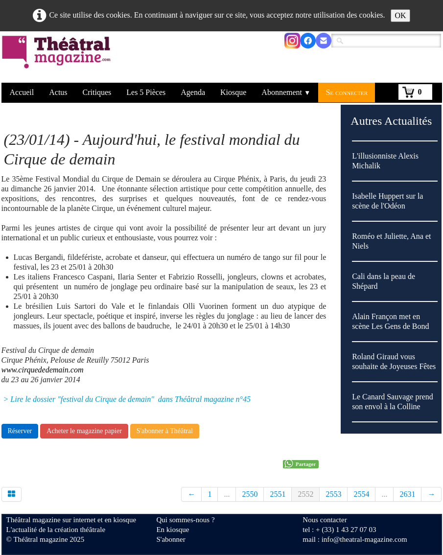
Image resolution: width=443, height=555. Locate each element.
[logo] (58, 58)
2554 (361, 494)
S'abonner (170, 539)
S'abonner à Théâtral (165, 431)
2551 (277, 494)
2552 (305, 494)
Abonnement (285, 92)
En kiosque (172, 529)
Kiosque (233, 92)
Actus (58, 92)
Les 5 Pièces (145, 92)
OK (400, 15)
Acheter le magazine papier (84, 431)
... (227, 494)
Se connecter (347, 92)
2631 (407, 494)
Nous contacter (325, 520)
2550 (249, 494)
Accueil (22, 92)
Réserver (20, 431)
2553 (333, 494)
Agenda (193, 92)
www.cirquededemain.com (42, 370)
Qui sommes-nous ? (185, 520)
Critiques (97, 92)
